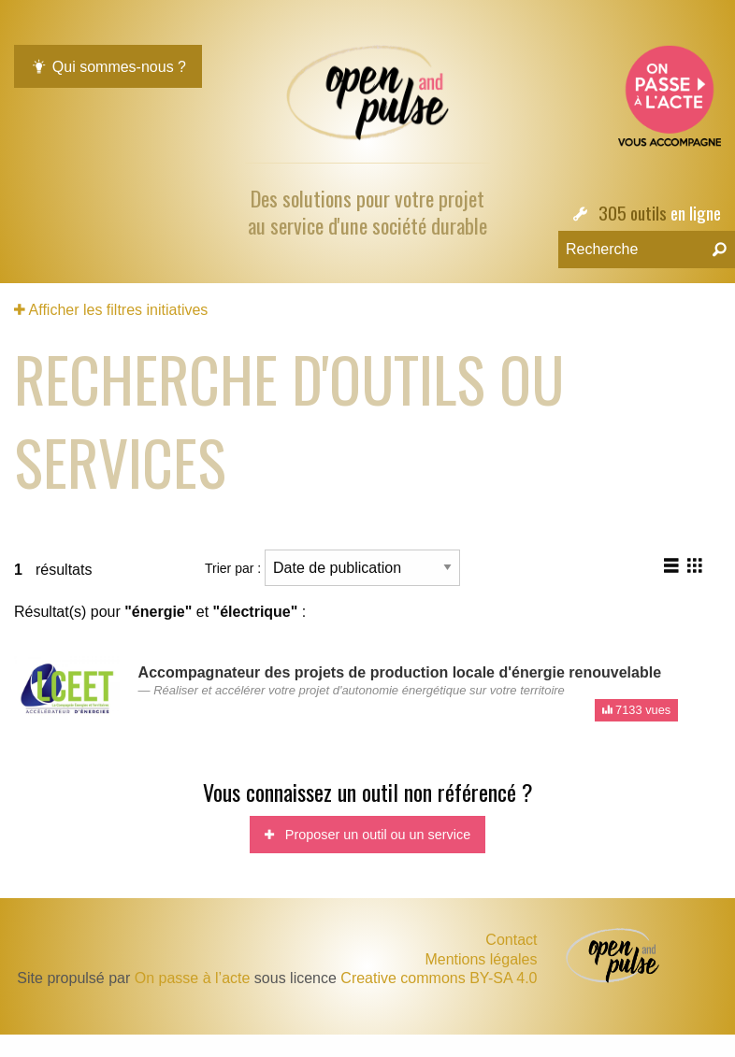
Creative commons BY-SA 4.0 (438, 978)
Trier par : (332, 568)
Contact (511, 940)
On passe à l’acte (193, 978)
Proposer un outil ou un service (367, 834)
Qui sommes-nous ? (108, 67)
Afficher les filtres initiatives (111, 310)
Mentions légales (481, 959)
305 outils (632, 212)
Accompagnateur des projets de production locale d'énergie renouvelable (400, 672)
